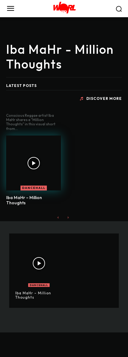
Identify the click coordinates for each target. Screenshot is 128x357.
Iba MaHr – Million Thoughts (24, 200)
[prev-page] (58, 217)
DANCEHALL (33, 188)
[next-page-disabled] (68, 217)
